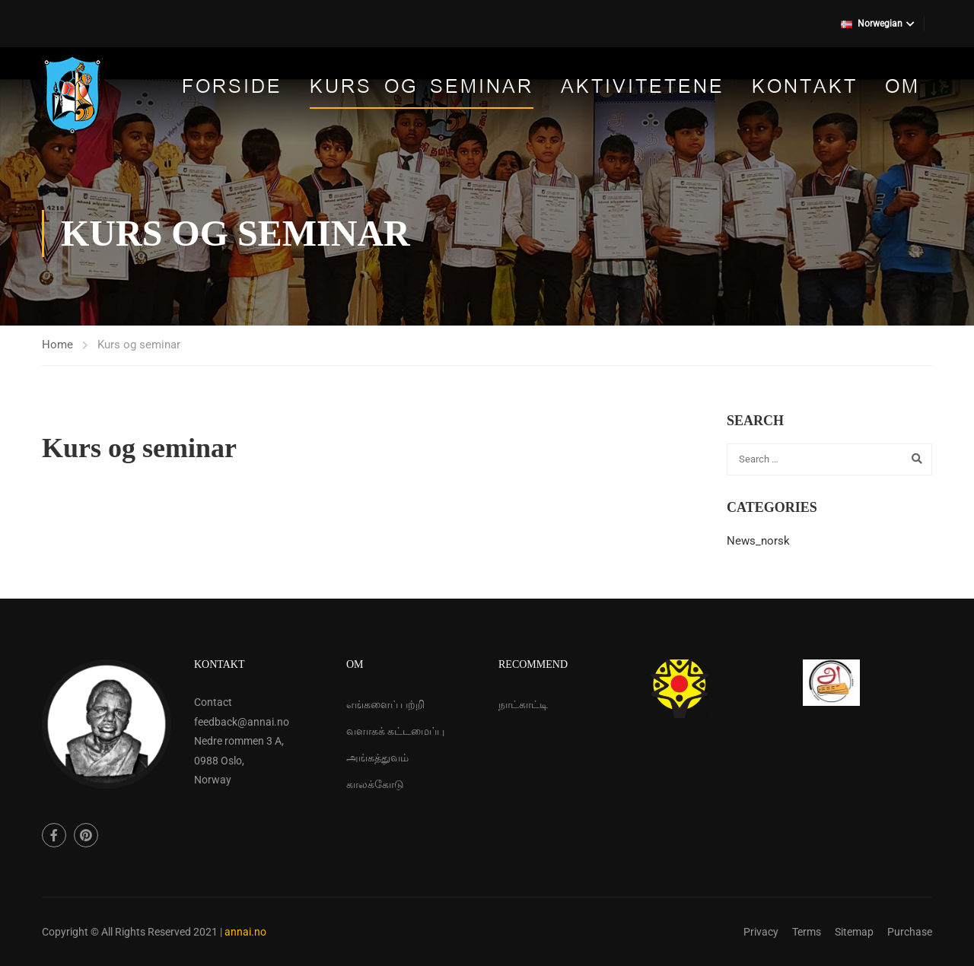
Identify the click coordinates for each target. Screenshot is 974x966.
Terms (806, 932)
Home (57, 344)
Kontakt (805, 87)
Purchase (909, 932)
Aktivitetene (642, 87)
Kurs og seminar (421, 87)
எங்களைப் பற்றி (385, 704)
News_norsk (758, 541)
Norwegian (871, 23)
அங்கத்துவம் (377, 758)
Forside (232, 87)
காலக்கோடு (375, 784)
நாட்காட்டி (523, 704)
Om (902, 87)
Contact (213, 702)
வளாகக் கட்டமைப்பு (395, 731)
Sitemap (854, 932)
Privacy (760, 932)
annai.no (245, 932)
